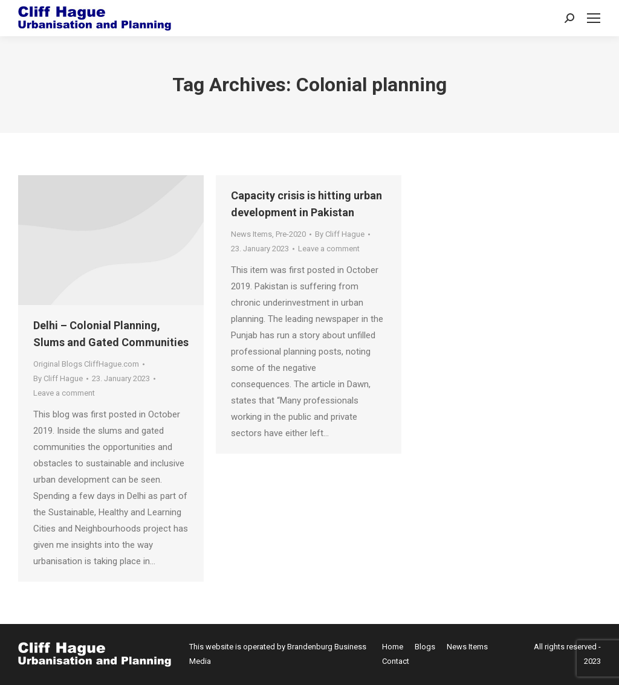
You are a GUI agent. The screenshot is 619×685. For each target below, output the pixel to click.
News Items (251, 234)
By (58, 378)
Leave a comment (64, 392)
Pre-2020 (291, 234)
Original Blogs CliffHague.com (86, 363)
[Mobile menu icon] (593, 18)
